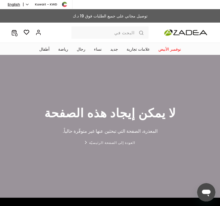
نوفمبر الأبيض (169, 49)
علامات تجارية (138, 49)
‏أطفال (44, 49)
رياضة (63, 49)
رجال (81, 49)
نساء (98, 49)
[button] (14, 32)
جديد (114, 49)
